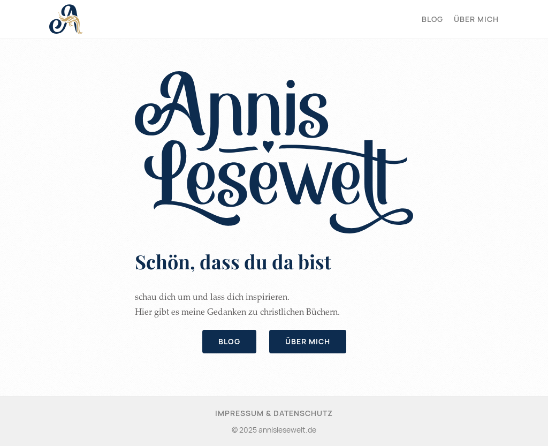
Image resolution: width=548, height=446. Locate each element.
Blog (432, 19)
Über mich (476, 19)
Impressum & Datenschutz (274, 413)
